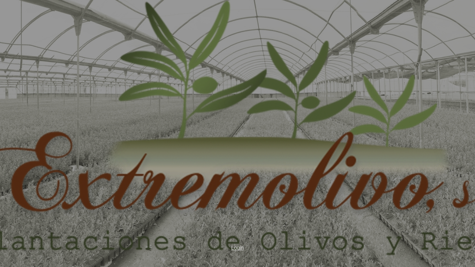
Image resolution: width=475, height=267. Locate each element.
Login (237, 248)
